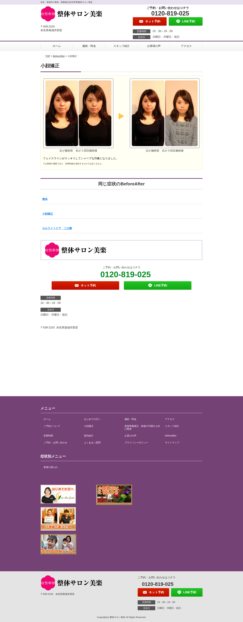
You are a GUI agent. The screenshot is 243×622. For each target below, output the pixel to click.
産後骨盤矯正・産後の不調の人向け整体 (142, 427)
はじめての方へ (92, 419)
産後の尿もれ (51, 467)
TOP (47, 56)
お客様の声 (154, 45)
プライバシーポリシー (136, 442)
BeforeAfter (59, 56)
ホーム (57, 45)
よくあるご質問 (92, 442)
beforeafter (171, 435)
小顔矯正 (47, 213)
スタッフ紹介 (121, 45)
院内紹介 (88, 435)
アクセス (186, 45)
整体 (45, 199)
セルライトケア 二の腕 (57, 228)
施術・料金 (89, 45)
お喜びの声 (130, 435)
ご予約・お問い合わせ (55, 442)
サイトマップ (172, 442)
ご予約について (52, 426)
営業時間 (48, 435)
